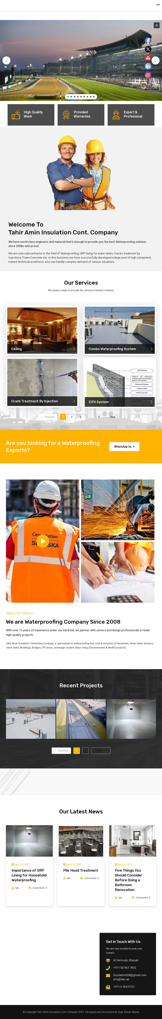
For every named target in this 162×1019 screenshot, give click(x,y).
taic (17, 887)
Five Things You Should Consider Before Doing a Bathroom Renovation (128, 880)
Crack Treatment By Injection (43, 401)
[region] (81, 60)
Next (114, 417)
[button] (157, 25)
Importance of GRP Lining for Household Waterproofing (29, 875)
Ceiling (43, 348)
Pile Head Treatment (80, 870)
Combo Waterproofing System (121, 348)
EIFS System (121, 402)
